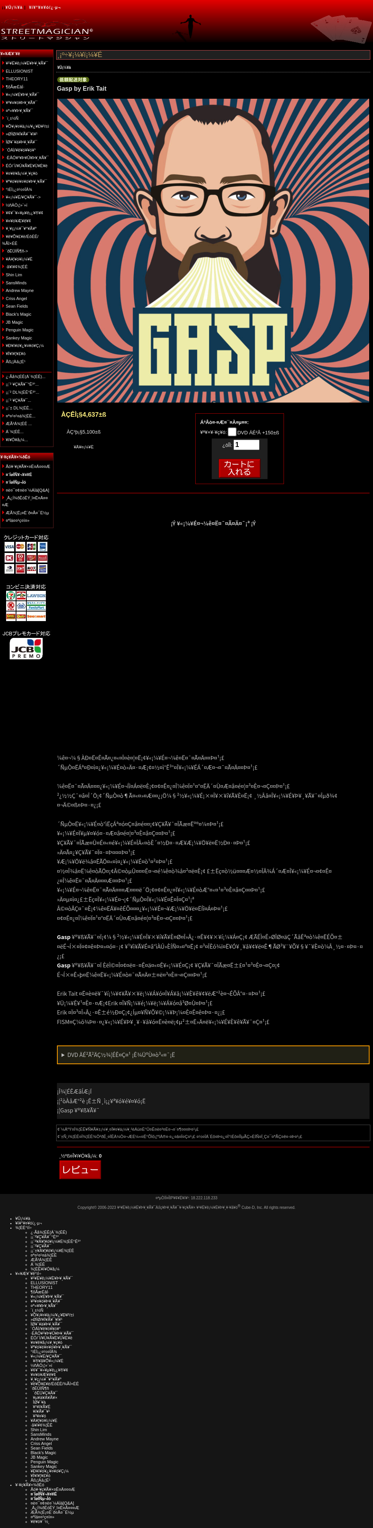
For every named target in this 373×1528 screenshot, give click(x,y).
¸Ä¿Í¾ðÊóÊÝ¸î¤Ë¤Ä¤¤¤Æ (55, 1507)
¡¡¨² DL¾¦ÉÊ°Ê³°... (22, 392)
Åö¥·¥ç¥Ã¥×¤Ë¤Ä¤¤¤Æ (28, 466)
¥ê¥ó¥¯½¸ (40, 1521)
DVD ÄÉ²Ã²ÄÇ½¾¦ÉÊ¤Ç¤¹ (121, 1054)
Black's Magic (18, 314)
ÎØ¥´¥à (38, 1402)
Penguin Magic (20, 330)
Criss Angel (16, 298)
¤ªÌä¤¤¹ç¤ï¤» (17, 520)
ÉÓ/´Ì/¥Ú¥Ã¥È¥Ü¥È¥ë (26, 165)
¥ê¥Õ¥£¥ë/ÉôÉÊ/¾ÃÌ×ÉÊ (55, 1383)
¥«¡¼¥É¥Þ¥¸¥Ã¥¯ (22, 94)
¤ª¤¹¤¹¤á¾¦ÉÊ (44, 1255)
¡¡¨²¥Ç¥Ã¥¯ (41, 1246)
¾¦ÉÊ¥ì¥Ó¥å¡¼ (45, 1269)
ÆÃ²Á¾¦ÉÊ (41, 1259)
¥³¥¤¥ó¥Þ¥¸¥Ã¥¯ (21, 102)
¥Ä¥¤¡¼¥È (84, 447)
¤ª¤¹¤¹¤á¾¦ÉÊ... (21, 416)
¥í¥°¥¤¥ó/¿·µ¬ (45, 7)
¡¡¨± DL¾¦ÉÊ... (19, 408)
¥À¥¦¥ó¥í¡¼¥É (19, 259)
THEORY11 (17, 79)
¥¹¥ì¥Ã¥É (40, 1406)
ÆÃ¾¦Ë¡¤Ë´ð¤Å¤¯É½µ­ (27, 512)
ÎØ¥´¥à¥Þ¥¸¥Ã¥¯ (21, 142)
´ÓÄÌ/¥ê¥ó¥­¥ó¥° (21, 150)
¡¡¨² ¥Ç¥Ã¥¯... (18, 400)
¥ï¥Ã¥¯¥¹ (40, 1411)
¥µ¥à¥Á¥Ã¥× (44, 1397)
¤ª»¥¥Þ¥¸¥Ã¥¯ (19, 110)
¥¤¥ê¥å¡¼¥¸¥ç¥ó (21, 173)
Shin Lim (14, 274)
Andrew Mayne (20, 290)
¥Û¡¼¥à (14, 7)
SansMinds (16, 282)
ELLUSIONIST (19, 71)
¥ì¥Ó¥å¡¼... (17, 439)
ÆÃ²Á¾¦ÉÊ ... (19, 423)
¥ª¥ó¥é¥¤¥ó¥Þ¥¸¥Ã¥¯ (26, 181)
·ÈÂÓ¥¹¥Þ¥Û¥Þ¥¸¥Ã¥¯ (27, 157)
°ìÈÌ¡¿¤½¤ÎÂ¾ (19, 189)
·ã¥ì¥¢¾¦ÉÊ (17, 266)
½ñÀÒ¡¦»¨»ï (17, 205)
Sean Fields (17, 306)
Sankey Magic (19, 338)
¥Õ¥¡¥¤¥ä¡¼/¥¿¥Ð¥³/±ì (27, 126)
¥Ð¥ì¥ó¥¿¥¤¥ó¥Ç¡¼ (25, 345)
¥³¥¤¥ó (38, 1416)
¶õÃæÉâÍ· (15, 87)
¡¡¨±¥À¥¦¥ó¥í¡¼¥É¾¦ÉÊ (52, 1250)
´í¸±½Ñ (12, 118)
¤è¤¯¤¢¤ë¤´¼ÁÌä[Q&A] (27, 490)
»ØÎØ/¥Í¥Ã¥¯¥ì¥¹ (21, 134)
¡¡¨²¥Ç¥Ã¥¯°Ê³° (45, 1236)
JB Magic (14, 322)
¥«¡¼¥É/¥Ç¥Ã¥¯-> (23, 197)
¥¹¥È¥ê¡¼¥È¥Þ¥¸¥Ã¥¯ (27, 63)
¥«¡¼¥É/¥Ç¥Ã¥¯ (46, 1356)
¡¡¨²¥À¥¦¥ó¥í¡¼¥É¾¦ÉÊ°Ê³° (56, 1241)
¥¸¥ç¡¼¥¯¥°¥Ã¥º (21, 228)
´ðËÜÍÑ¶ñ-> (17, 251)
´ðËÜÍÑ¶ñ (40, 1388)
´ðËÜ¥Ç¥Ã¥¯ (44, 1393)
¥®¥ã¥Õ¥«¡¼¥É (47, 1360)
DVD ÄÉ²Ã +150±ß (257, 432)
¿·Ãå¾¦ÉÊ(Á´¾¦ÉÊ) (49, 1232)
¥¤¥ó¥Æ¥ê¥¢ (18, 221)
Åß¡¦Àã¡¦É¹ (16, 361)
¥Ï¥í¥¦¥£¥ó (16, 353)
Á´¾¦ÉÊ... (15, 431)
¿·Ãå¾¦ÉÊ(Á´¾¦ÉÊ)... (25, 376)
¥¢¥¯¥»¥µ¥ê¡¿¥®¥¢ (24, 212)
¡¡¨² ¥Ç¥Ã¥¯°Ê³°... (22, 384)
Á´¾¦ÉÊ (38, 1264)
